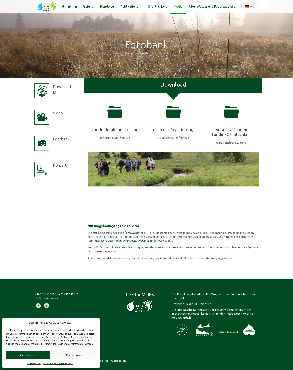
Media (144, 53)
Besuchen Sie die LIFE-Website (191, 303)
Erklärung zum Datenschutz (58, 363)
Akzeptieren (28, 355)
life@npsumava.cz (46, 298)
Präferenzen (74, 355)
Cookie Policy (34, 363)
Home (128, 53)
